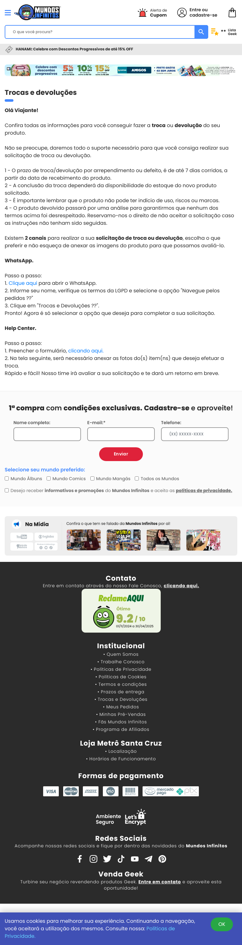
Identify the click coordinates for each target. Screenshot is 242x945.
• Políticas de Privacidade (121, 669)
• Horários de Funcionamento (121, 759)
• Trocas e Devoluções (120, 699)
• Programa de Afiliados (121, 729)
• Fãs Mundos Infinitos (121, 722)
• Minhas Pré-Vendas (121, 714)
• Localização (121, 751)
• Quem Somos (121, 654)
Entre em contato (160, 882)
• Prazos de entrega (121, 692)
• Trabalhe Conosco (120, 662)
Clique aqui (23, 283)
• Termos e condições (121, 684)
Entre (195, 10)
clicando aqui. (85, 350)
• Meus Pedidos (121, 707)
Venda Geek (121, 874)
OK (221, 924)
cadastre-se (203, 15)
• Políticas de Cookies (121, 677)
